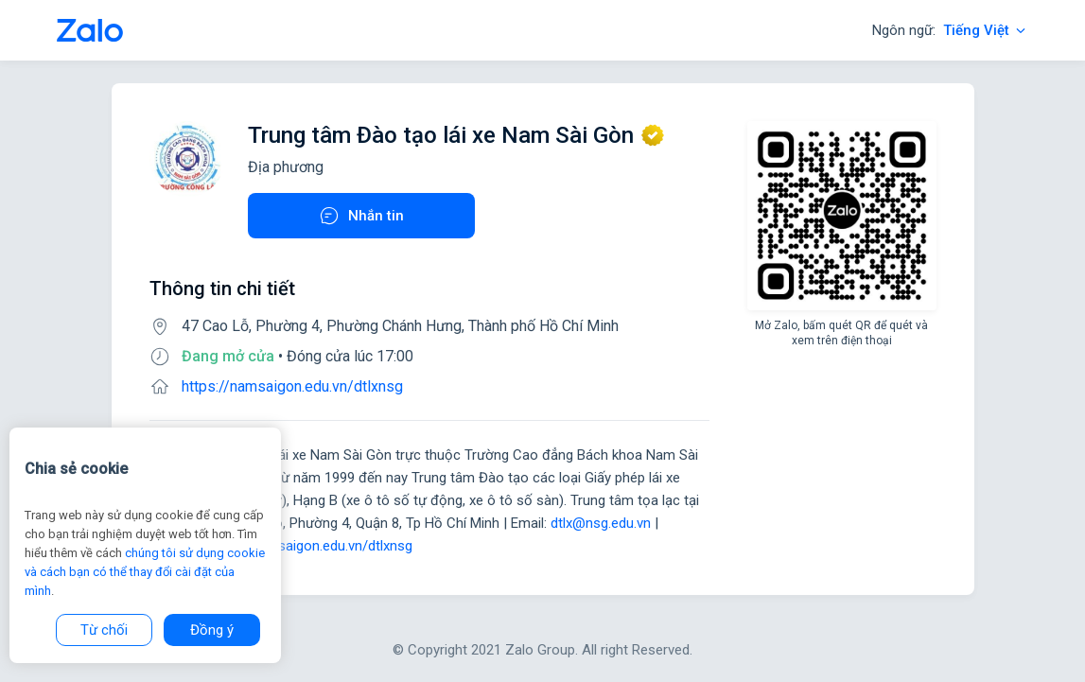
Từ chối (104, 629)
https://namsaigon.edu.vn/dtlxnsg (292, 386)
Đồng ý (212, 629)
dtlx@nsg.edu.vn (601, 523)
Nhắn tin (361, 215)
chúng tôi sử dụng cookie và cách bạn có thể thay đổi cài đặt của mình (145, 572)
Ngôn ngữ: (950, 30)
